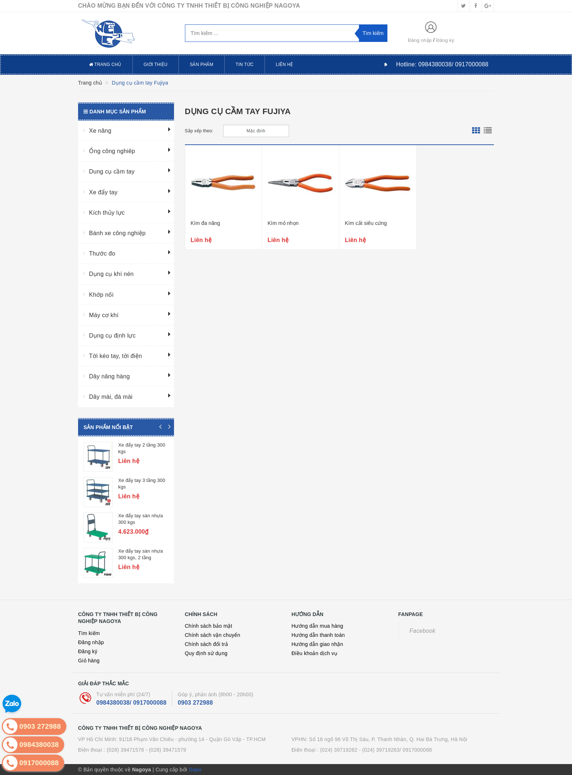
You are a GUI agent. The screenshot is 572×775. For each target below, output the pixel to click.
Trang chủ (105, 64)
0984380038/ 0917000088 (131, 703)
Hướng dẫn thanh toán (318, 635)
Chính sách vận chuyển (212, 635)
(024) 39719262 (338, 750)
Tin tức (245, 64)
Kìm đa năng (205, 223)
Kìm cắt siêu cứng (366, 223)
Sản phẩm (201, 64)
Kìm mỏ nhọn (282, 223)
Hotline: (442, 64)
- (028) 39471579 (166, 750)
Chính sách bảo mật (208, 626)
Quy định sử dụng (206, 653)
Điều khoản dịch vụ (314, 653)
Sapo (195, 769)
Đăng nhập (420, 40)
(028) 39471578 (125, 750)
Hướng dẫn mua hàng (317, 626)
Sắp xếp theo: (199, 130)
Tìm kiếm (89, 633)
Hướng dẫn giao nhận (317, 644)
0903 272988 (195, 703)
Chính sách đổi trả (206, 644)
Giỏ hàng (89, 660)
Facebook (423, 631)
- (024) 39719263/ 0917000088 (395, 750)
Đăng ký (445, 40)
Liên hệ (284, 64)
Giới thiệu (156, 64)
